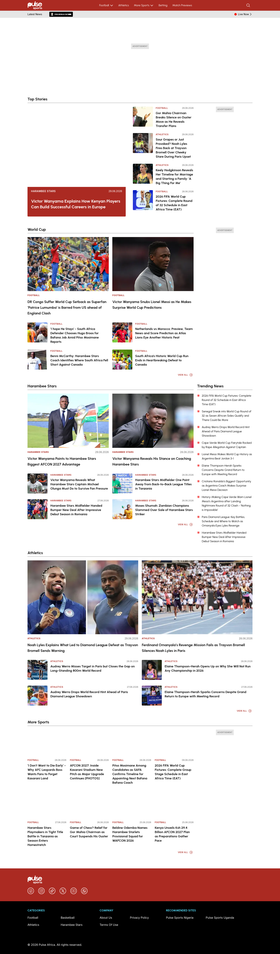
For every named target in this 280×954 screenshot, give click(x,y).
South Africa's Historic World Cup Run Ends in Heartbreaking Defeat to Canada (161, 360)
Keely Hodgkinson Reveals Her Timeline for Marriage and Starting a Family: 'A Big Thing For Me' (174, 176)
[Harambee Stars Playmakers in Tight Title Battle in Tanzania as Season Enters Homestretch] (47, 805)
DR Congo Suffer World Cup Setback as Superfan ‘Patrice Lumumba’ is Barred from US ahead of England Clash (67, 307)
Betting (163, 5)
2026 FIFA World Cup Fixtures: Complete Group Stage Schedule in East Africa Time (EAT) (173, 772)
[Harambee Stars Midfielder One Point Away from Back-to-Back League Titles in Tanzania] (122, 483)
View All (185, 375)
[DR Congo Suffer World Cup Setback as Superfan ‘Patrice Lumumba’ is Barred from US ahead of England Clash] (68, 264)
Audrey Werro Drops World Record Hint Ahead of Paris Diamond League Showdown (89, 694)
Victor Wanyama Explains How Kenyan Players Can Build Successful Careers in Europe (75, 204)
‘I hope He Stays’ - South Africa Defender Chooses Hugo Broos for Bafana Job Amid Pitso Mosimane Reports (74, 335)
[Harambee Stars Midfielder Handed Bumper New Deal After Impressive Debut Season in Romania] (38, 509)
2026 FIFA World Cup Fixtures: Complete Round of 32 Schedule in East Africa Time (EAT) (174, 203)
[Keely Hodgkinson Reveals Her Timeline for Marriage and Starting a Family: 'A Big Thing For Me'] (143, 174)
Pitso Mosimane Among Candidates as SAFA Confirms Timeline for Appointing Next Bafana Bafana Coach (129, 774)
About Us (106, 917)
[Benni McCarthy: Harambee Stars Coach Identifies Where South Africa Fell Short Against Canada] (38, 360)
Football (106, 5)
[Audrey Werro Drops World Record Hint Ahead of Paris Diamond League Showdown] (38, 696)
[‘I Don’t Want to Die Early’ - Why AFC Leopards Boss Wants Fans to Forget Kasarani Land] (47, 742)
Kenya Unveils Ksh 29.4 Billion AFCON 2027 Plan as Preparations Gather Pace (172, 834)
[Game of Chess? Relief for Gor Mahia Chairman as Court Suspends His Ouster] (89, 805)
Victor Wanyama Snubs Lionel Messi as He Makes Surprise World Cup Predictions (151, 305)
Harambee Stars (43, 191)
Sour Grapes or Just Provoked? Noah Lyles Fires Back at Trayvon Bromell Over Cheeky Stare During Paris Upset (173, 148)
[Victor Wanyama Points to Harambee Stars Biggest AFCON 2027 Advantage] (68, 421)
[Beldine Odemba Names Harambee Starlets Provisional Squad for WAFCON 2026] (131, 805)
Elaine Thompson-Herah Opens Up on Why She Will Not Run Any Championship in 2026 (208, 668)
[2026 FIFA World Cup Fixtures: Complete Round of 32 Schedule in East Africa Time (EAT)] (143, 201)
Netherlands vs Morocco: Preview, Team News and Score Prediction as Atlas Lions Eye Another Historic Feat (164, 333)
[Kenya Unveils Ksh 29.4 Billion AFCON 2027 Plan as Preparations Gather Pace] (174, 805)
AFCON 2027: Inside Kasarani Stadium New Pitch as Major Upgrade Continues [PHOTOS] (87, 772)
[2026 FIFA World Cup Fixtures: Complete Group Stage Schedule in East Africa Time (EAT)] (174, 742)
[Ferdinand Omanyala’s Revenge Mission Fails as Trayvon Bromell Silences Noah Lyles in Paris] (197, 597)
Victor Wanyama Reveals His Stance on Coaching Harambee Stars (151, 461)
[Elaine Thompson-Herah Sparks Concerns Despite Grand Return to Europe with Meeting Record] (152, 696)
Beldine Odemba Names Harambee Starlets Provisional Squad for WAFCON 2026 (130, 834)
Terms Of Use (109, 925)
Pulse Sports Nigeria (179, 917)
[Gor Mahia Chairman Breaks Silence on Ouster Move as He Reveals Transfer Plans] (143, 117)
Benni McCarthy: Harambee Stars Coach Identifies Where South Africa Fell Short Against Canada (79, 360)
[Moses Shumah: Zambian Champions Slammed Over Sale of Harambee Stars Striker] (122, 509)
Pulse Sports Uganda (220, 917)
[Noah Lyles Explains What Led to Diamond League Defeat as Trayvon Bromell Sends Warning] (83, 597)
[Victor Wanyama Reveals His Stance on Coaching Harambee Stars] (153, 421)
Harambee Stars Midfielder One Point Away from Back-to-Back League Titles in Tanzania (163, 484)
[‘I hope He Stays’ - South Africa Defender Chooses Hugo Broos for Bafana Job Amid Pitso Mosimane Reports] (38, 332)
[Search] (248, 5)
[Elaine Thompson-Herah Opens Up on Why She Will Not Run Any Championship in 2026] (152, 670)
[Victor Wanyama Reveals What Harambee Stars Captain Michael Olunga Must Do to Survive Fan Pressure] (38, 483)
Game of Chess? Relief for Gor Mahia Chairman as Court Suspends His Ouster (89, 832)
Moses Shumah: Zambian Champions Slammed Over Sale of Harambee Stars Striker (164, 510)
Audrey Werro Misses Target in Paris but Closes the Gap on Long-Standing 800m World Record (92, 668)
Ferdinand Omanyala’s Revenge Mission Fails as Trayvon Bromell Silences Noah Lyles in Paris (193, 648)
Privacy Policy (139, 917)
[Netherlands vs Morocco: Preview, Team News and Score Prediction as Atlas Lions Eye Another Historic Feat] (122, 332)
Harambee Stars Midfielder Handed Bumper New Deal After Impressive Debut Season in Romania (76, 510)
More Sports (144, 5)
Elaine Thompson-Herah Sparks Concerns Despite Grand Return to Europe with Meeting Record (205, 694)
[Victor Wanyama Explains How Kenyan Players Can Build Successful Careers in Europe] (77, 147)
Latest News (35, 14)
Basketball (68, 917)
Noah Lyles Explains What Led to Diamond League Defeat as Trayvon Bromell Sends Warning (83, 648)
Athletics (123, 5)
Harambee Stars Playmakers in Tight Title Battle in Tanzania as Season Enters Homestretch (45, 836)
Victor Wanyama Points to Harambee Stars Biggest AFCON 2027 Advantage (62, 461)
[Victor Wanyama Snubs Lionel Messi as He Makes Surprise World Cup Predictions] (153, 264)
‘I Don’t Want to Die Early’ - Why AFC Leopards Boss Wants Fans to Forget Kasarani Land (47, 772)
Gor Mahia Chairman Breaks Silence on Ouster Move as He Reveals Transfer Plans (173, 119)
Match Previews (182, 5)
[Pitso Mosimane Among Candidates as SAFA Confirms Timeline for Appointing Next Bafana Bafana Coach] (131, 742)
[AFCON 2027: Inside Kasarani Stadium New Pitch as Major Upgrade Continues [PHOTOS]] (89, 742)
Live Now (245, 14)
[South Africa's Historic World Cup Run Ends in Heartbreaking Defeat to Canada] (122, 360)
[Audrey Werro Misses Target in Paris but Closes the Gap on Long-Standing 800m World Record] (38, 670)
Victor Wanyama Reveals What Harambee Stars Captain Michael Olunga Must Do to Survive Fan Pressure (79, 484)
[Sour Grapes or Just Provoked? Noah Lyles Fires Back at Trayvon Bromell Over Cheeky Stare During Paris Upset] (143, 146)
